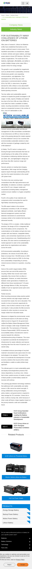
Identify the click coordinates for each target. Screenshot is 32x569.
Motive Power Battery (16, 518)
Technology (16, 544)
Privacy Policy (20, 559)
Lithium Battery (16, 522)
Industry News (14, 15)
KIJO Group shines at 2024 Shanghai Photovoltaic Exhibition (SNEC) (21, 427)
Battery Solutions (16, 541)
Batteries (16, 538)
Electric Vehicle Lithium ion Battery (16, 477)
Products (7, 506)
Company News (16, 25)
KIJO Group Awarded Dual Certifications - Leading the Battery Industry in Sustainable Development (21, 415)
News (7, 15)
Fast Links (16, 548)
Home (2, 15)
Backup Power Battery (16, 513)
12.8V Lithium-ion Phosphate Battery (16, 456)
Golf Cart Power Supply (16, 498)
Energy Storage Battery (16, 509)
